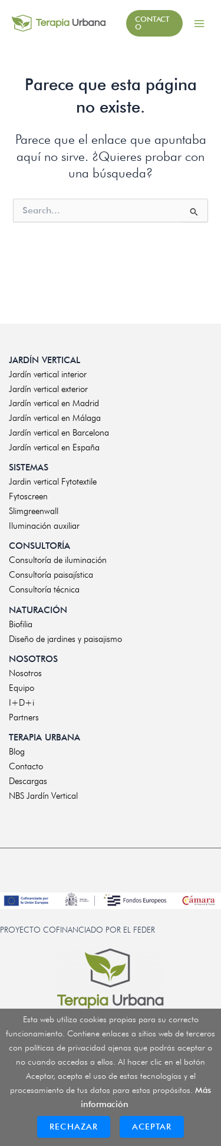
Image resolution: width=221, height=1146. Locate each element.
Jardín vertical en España (54, 447)
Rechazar (74, 1126)
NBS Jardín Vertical (43, 796)
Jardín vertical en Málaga (55, 418)
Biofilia (20, 624)
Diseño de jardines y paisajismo (65, 639)
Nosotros (25, 673)
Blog (17, 751)
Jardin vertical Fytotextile (53, 481)
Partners (24, 717)
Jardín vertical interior (48, 374)
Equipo (21, 688)
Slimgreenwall (33, 511)
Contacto (26, 766)
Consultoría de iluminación (58, 560)
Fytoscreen (28, 496)
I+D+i (21, 702)
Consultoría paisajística (51, 574)
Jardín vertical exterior (48, 389)
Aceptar (151, 1126)
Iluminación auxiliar (44, 526)
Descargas (28, 781)
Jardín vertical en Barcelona (59, 432)
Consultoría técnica (44, 589)
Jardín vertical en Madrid (54, 403)
